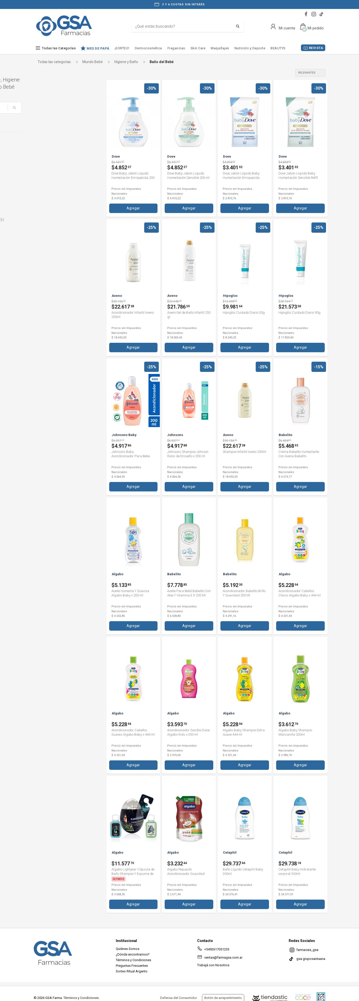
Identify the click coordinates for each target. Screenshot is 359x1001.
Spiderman (51, 245)
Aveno (47, 151)
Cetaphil (48, 168)
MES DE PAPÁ (98, 48)
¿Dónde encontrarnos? (133, 954)
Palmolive (50, 228)
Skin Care (198, 48)
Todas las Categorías (59, 48)
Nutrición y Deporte (249, 48)
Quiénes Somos (127, 948)
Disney (47, 185)
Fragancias (176, 48)
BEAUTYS (278, 48)
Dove (46, 194)
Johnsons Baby (54, 220)
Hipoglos (49, 202)
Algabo (49, 142)
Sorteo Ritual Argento (132, 970)
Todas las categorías (54, 62)
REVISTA (316, 48)
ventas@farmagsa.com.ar (219, 957)
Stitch (46, 254)
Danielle (48, 176)
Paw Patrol (51, 237)
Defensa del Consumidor (178, 998)
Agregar (133, 208)
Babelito (48, 159)
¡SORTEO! (122, 48)
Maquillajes (220, 48)
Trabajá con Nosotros (213, 964)
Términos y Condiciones (133, 959)
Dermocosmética (148, 48)
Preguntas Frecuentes (132, 965)
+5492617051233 (213, 949)
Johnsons (50, 211)
